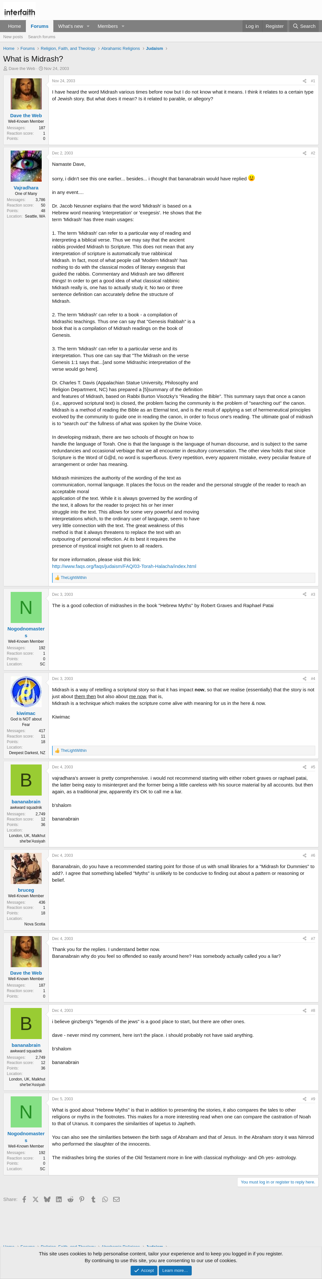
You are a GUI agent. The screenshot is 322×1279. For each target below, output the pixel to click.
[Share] (304, 81)
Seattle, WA (35, 216)
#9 (313, 1099)
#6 (313, 855)
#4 (313, 678)
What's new (70, 26)
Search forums (42, 36)
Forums (39, 26)
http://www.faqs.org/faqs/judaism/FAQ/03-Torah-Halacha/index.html (124, 566)
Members (108, 26)
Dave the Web (22, 68)
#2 (313, 153)
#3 (313, 594)
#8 (313, 1010)
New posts (13, 36)
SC (42, 664)
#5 (313, 767)
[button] (88, 26)
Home (14, 26)
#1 (313, 81)
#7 (313, 938)
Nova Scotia (34, 924)
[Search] (304, 26)
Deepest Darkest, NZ (27, 753)
